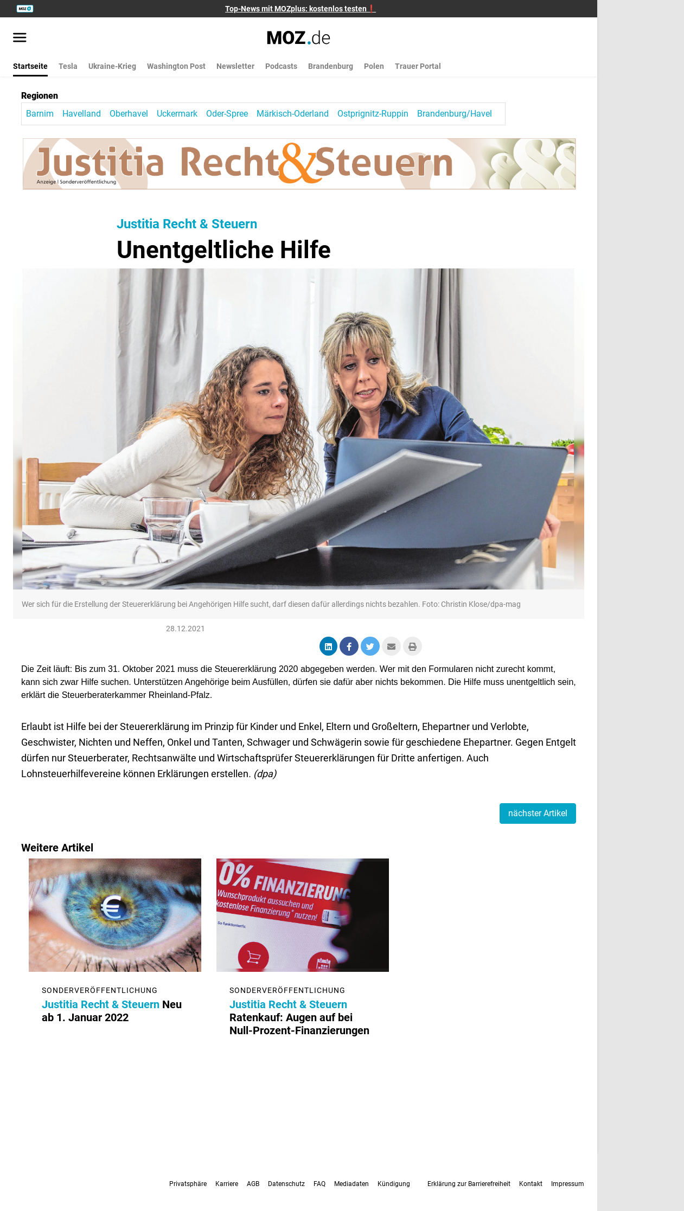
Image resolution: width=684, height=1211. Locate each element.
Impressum (567, 1184)
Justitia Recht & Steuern (187, 224)
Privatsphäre (188, 1184)
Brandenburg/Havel (454, 113)
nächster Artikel (537, 813)
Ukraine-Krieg (112, 66)
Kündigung (394, 1184)
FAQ (319, 1184)
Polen (374, 66)
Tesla (68, 66)
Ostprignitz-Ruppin (372, 113)
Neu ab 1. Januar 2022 (112, 1011)
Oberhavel (129, 113)
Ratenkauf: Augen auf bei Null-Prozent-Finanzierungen (300, 1017)
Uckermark (177, 113)
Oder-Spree (227, 113)
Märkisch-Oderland (293, 113)
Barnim (40, 113)
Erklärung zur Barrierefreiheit (468, 1184)
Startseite (30, 66)
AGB (253, 1184)
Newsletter (235, 66)
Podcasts (281, 66)
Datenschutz (286, 1184)
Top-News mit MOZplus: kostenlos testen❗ (300, 8)
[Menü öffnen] (20, 38)
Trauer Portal (418, 66)
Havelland (81, 113)
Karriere (226, 1184)
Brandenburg (330, 66)
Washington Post (176, 66)
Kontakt (530, 1184)
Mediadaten (351, 1184)
